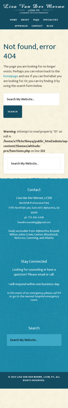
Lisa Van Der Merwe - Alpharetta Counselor (34, 8)
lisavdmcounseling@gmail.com (34, 222)
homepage (10, 76)
